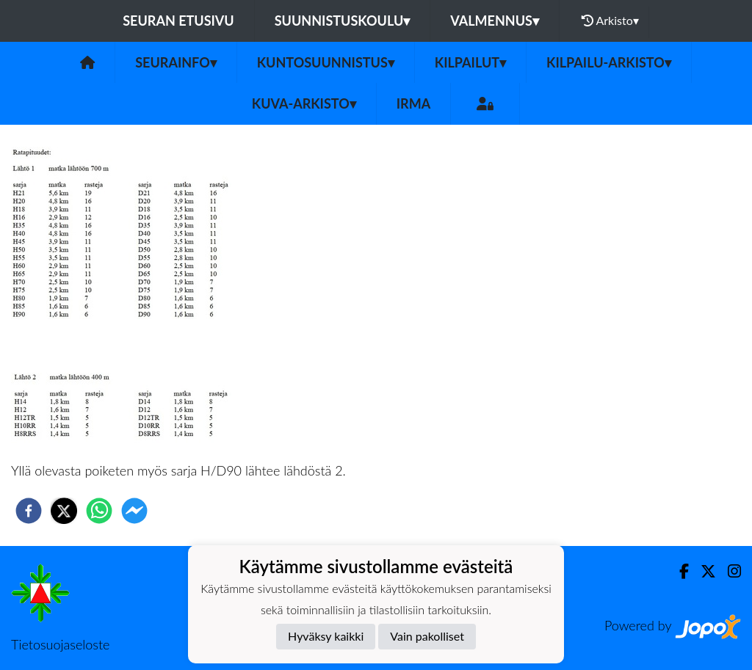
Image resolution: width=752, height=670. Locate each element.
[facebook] (28, 511)
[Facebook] (678, 571)
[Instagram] (728, 571)
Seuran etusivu (178, 20)
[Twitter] (702, 571)
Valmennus (494, 20)
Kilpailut (470, 62)
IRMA (413, 103)
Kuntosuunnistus (325, 62)
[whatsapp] (99, 511)
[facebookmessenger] (134, 511)
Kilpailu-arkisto (608, 62)
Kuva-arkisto (304, 103)
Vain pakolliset (427, 636)
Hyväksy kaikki (326, 636)
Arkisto (610, 20)
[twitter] (64, 511)
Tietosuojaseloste (60, 644)
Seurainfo (176, 62)
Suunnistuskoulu (343, 20)
